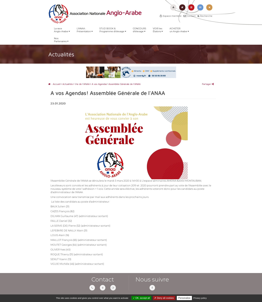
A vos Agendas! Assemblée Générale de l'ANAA (115, 84)
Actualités (67, 84)
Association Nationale (95, 13)
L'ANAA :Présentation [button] (85, 30)
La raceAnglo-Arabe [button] (62, 30)
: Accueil (54, 84)
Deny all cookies (164, 298)
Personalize (184, 298)
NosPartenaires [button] (61, 40)
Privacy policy (200, 298)
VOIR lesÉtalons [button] (158, 30)
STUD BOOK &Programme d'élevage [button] (112, 30)
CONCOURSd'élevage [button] (139, 30)
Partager (208, 84)
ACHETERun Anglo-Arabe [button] (179, 30)
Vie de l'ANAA (81, 84)
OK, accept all (141, 298)
